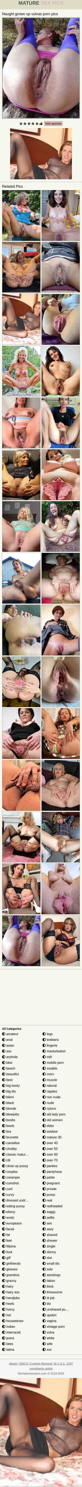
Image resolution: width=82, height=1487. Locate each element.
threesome (52, 1292)
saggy (48, 1212)
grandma (10, 1275)
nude (48, 1103)
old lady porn (54, 1114)
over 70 (50, 1160)
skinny (49, 1252)
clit (6, 1160)
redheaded (52, 1206)
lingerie (49, 1045)
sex (47, 1223)
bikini (8, 1097)
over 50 (50, 1148)
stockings (51, 1275)
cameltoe (11, 1143)
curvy (8, 1194)
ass (6, 1051)
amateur (10, 1034)
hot (6, 1315)
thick (47, 1286)
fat (6, 1235)
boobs (8, 1120)
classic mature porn (18, 1154)
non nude (51, 1097)
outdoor (50, 1131)
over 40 (50, 1143)
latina (8, 1349)
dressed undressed (18, 1200)
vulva (48, 1332)
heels (8, 1303)
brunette (10, 1137)
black (8, 1103)
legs (47, 1034)
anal (7, 1039)
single (48, 1246)
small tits (51, 1263)
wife (47, 1344)
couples (10, 1171)
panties (49, 1166)
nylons (49, 1108)
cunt (7, 1189)
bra (6, 1131)
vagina (49, 1321)
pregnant (51, 1183)
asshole (10, 1057)
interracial (11, 1332)
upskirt (49, 1315)
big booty (11, 1085)
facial (8, 1229)
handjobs (11, 1298)
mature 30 (51, 1137)
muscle (49, 1080)
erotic (8, 1217)
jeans (8, 1338)
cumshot (10, 1183)
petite (48, 1177)
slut (47, 1258)
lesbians (50, 1039)
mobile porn (53, 1062)
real (47, 1200)
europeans (12, 1223)
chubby (9, 1148)
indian (8, 1326)
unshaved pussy (56, 1309)
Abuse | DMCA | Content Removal (31, 1363)
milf (47, 1057)
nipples (49, 1091)
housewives (12, 1321)
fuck (7, 1252)
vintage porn (53, 1326)
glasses (10, 1269)
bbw (7, 1062)
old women (52, 1120)
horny (8, 1309)
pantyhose (52, 1171)
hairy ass (10, 1292)
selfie (48, 1217)
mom (48, 1074)
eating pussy (13, 1206)
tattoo (48, 1280)
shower (49, 1240)
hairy (7, 1286)
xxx (47, 1349)
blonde (9, 1108)
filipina (9, 1246)
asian (8, 1045)
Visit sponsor (53, 123)
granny (9, 1280)
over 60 (50, 1154)
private (49, 1189)
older (48, 1126)
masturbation (54, 1051)
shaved (49, 1235)
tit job (48, 1298)
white (48, 1338)
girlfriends (11, 1263)
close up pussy (15, 1166)
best (7, 1080)
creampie (11, 1177)
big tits (9, 1091)
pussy (48, 1194)
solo (47, 1269)
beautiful (10, 1074)
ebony (8, 1212)
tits (46, 1303)
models (49, 1068)
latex (7, 1344)
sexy (47, 1229)
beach (8, 1068)
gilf (6, 1258)
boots (8, 1126)
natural (49, 1085)
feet (7, 1240)
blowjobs (10, 1114)
